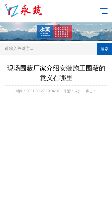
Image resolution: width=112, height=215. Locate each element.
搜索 (104, 48)
